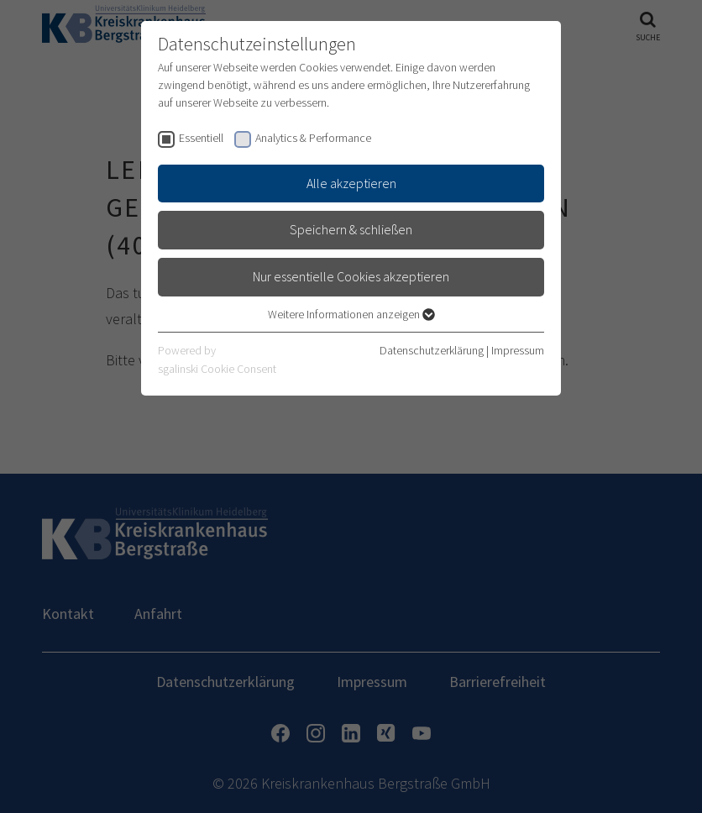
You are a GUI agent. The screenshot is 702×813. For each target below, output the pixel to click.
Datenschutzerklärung (432, 350)
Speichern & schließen (351, 229)
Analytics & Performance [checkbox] (313, 137)
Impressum (517, 350)
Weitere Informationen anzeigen (351, 314)
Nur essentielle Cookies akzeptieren (351, 276)
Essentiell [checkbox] (201, 137)
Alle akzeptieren (351, 183)
